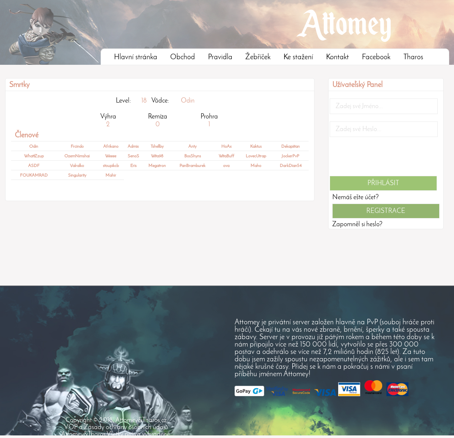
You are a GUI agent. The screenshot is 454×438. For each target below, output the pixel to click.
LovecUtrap (256, 156)
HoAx (226, 146)
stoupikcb (111, 166)
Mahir (110, 175)
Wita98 (157, 156)
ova (226, 166)
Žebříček (257, 57)
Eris (133, 166)
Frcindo (77, 146)
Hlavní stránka (135, 57)
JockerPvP (290, 156)
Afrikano (110, 146)
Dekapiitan (290, 146)
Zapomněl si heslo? (357, 224)
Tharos (413, 57)
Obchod (182, 57)
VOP (70, 427)
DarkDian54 (291, 166)
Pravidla (220, 57)
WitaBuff (226, 156)
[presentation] (386, 158)
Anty (192, 146)
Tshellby (157, 146)
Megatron (157, 166)
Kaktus (256, 146)
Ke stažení (298, 57)
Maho (255, 166)
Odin (188, 100)
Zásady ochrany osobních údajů (126, 427)
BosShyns (192, 156)
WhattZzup (34, 156)
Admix (133, 146)
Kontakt (337, 57)
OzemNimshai (77, 156)
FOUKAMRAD (34, 175)
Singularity (77, 175)
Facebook (376, 57)
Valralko (77, 166)
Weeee (110, 156)
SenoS (133, 156)
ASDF (34, 166)
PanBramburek (192, 166)
